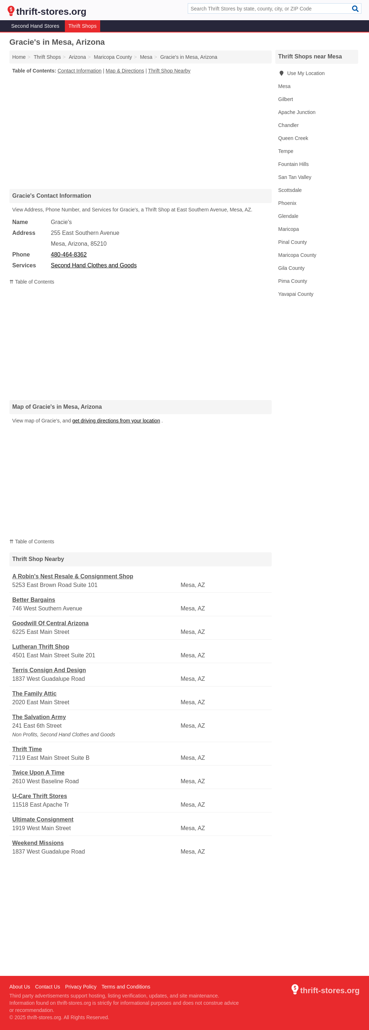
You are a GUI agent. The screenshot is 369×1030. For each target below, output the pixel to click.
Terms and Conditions (126, 987)
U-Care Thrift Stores (39, 796)
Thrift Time (27, 749)
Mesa (284, 86)
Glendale (288, 216)
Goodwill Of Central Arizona (50, 623)
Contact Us (47, 987)
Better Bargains (33, 600)
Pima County (292, 281)
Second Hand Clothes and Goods (94, 265)
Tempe (285, 151)
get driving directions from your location (116, 421)
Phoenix (287, 203)
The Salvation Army (39, 717)
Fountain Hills (293, 164)
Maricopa (288, 229)
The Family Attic (34, 694)
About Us (19, 987)
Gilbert (285, 99)
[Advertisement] (140, 131)
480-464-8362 (69, 254)
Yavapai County (296, 294)
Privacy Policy (81, 987)
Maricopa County (297, 255)
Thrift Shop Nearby (169, 71)
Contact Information (80, 71)
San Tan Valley (294, 177)
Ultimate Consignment (43, 819)
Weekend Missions (38, 843)
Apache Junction (297, 112)
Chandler (288, 125)
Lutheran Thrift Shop (40, 647)
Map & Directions (125, 71)
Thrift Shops (82, 26)
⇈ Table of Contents (31, 282)
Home (19, 57)
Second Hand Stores (35, 26)
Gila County (291, 268)
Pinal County (292, 242)
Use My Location (301, 73)
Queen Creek (293, 138)
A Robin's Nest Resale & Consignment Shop (72, 576)
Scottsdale (290, 190)
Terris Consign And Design (49, 670)
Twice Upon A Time (38, 773)
